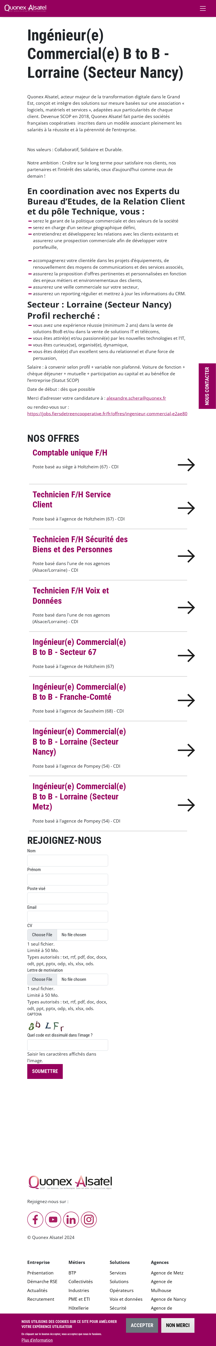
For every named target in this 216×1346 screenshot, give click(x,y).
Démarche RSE (42, 1281)
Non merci (178, 1328)
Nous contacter (207, 386)
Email (31, 907)
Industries (78, 1290)
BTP (72, 1273)
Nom (31, 850)
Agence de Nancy (168, 1299)
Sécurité (118, 1308)
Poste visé (36, 888)
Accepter (142, 1328)
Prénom (34, 869)
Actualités (37, 1290)
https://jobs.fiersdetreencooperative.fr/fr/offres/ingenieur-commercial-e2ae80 (107, 413)
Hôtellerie (78, 1308)
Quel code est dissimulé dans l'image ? (60, 1035)
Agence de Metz (167, 1273)
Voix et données (126, 1299)
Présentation (40, 1273)
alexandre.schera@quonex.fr (136, 398)
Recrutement (40, 1299)
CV (29, 925)
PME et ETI (79, 1299)
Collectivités (80, 1281)
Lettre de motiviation (45, 970)
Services (118, 1273)
